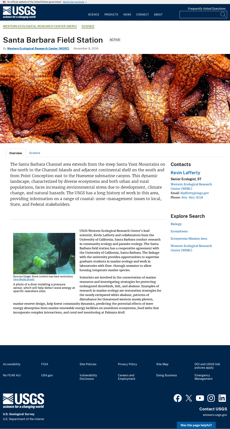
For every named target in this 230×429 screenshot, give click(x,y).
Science (93, 14)
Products (111, 14)
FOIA (44, 364)
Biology (176, 224)
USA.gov (47, 375)
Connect (142, 14)
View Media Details (23, 279)
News (127, 14)
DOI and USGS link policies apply (207, 366)
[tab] (16, 153)
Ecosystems (179, 231)
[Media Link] (44, 254)
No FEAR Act (12, 375)
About (158, 14)
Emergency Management (203, 377)
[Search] (223, 14)
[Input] (203, 14)
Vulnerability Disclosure (88, 377)
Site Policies (88, 364)
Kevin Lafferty (185, 172)
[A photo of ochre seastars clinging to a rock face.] (115, 98)
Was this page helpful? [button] (196, 425)
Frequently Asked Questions (207, 8)
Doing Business (166, 375)
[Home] (19, 17)
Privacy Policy (127, 364)
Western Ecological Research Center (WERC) (40, 26)
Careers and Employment (126, 377)
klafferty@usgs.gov (195, 193)
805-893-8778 (192, 197)
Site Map (162, 364)
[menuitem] (93, 12)
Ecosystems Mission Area (189, 238)
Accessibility (11, 364)
